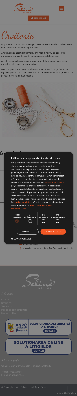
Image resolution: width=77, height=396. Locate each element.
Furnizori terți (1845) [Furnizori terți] (54, 182)
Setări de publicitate (22, 202)
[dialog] (38, 198)
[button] (21, 238)
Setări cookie (35, 205)
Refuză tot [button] (27, 231)
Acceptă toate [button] (53, 231)
